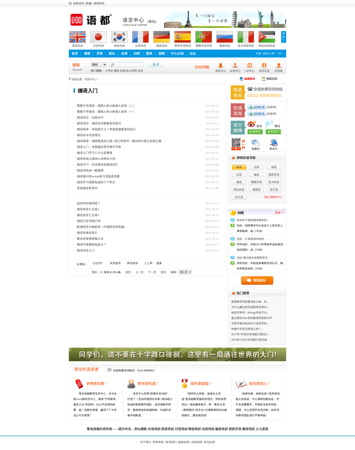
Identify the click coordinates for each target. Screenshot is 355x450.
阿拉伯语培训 (267, 45)
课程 (87, 53)
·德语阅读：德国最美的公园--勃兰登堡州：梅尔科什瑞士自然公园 (118, 141)
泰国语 (256, 189)
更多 (283, 35)
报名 (112, 53)
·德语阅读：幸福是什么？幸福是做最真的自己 (106, 129)
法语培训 (140, 45)
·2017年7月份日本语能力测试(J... (250, 334)
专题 (258, 53)
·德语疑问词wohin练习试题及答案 (98, 176)
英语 (239, 167)
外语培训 (154, 429)
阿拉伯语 (239, 189)
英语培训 (77, 45)
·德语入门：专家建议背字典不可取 (98, 147)
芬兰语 (239, 197)
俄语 (239, 182)
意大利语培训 (246, 45)
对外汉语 (264, 70)
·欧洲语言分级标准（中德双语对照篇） (101, 227)
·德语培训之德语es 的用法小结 (95, 158)
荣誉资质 (158, 442)
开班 (99, 53)
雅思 (116, 70)
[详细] (258, 231)
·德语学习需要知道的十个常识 (95, 182)
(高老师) (271, 107)
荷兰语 (274, 189)
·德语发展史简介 (87, 232)
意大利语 (274, 182)
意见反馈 (209, 442)
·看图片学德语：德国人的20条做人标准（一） (106, 111)
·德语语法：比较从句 (89, 117)
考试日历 (271, 78)
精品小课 (268, 53)
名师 (124, 53)
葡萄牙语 (256, 182)
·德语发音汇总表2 (87, 209)
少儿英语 (262, 429)
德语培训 (161, 45)
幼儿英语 (131, 70)
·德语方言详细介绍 (88, 221)
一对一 (280, 53)
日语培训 (98, 45)
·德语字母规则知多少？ (91, 244)
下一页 (152, 272)
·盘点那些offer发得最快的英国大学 (251, 318)
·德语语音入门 (85, 250)
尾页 (163, 272)
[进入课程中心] (273, 197)
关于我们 (145, 442)
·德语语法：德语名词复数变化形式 (98, 123)
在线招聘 (196, 442)
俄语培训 (224, 45)
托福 (122, 70)
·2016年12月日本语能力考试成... (250, 339)
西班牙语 (274, 174)
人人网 (148, 263)
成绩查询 (99, 3)
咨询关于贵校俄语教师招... (253, 220)
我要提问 (259, 280)
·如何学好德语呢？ (88, 203)
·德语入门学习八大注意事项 (94, 152)
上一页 (139, 272)
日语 (256, 167)
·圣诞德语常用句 (87, 188)
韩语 (274, 167)
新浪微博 (115, 263)
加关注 (274, 131)
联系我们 (171, 442)
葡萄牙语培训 (204, 45)
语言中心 (220, 70)
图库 (149, 53)
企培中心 (235, 70)
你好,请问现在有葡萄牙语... (253, 257)
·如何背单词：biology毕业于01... (250, 312)
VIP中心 (249, 70)
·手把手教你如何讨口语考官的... (250, 323)
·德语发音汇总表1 (87, 215)
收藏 (88, 3)
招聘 (161, 53)
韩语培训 (119, 45)
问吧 (137, 53)
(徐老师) (271, 113)
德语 (256, 174)
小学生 (109, 70)
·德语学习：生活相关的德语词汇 (97, 164)
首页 (75, 53)
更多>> (279, 212)
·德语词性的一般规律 (89, 170)
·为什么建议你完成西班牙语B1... (250, 307)
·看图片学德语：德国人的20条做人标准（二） (106, 105)
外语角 (279, 70)
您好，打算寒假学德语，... (253, 239)
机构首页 (78, 3)
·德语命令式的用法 (88, 135)
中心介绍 (177, 53)
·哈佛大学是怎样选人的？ (246, 328)
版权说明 (183, 442)
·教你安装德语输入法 (89, 238)
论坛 (192, 53)
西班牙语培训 (183, 45)
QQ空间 (97, 263)
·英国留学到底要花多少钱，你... (250, 301)
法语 (140, 70)
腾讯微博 (132, 263)
